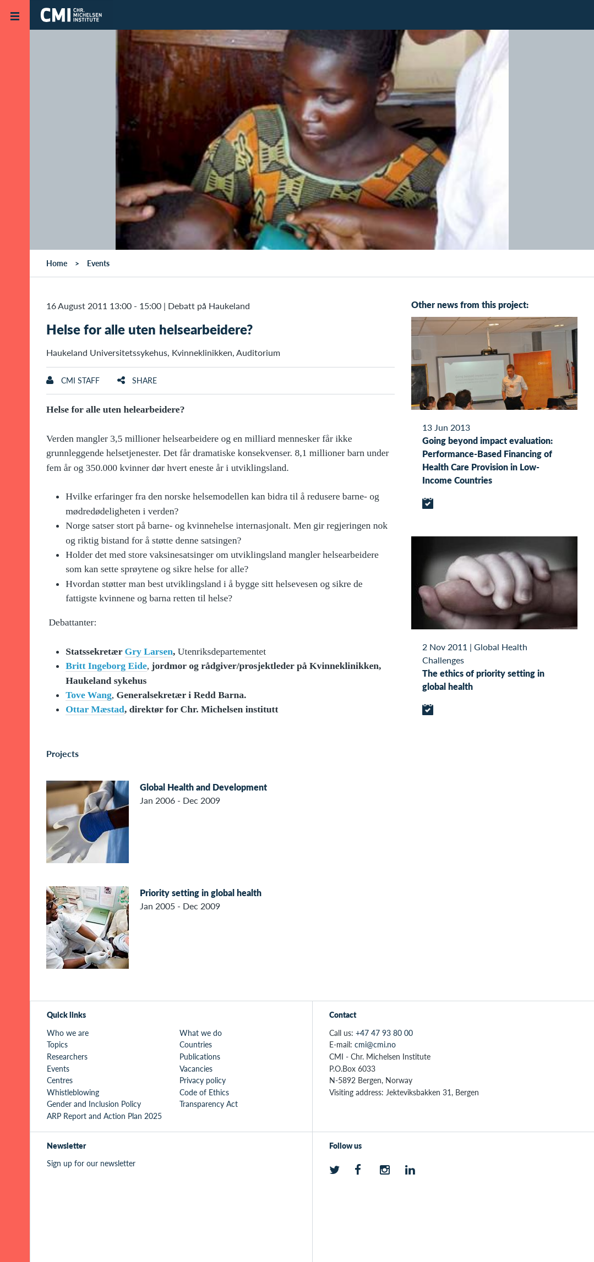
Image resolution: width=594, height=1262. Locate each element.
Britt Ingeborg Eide (106, 665)
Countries (195, 1044)
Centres (60, 1079)
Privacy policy (202, 1079)
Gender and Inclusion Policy (94, 1103)
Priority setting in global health (200, 892)
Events (98, 262)
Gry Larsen (149, 651)
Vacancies (195, 1068)
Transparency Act (208, 1103)
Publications (199, 1056)
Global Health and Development (203, 787)
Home (56, 262)
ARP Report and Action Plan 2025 (104, 1115)
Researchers (67, 1056)
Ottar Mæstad (95, 709)
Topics (57, 1044)
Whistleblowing (73, 1092)
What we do (200, 1032)
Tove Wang (89, 694)
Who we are (68, 1032)
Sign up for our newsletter (91, 1162)
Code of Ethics (204, 1092)
